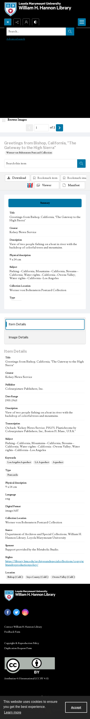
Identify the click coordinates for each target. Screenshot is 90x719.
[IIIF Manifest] (72, 185)
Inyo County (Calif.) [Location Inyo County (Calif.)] (37, 577)
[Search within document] (81, 163)
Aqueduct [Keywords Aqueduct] (58, 462)
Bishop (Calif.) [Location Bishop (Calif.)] (15, 577)
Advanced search (16, 39)
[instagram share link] (25, 612)
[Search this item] (40, 163)
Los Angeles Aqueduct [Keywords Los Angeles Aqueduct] (19, 462)
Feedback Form (12, 631)
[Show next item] (59, 127)
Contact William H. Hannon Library (23, 626)
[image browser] (16, 120)
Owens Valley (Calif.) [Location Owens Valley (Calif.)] (63, 577)
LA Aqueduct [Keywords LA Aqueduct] (42, 462)
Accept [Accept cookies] (76, 707)
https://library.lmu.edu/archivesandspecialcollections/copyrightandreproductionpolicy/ (44, 563)
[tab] (45, 203)
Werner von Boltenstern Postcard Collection (29, 152)
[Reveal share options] (17, 22)
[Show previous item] (29, 127)
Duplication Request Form (18, 648)
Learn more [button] (12, 712)
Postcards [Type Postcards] (12, 474)
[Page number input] (41, 127)
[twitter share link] (16, 612)
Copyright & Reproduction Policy (21, 643)
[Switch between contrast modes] (35, 22)
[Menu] (82, 22)
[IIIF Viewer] (46, 185)
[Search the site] (36, 32)
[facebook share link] (7, 612)
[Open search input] (7, 22)
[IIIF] (30, 185)
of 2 (52, 127)
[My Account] (26, 22)
